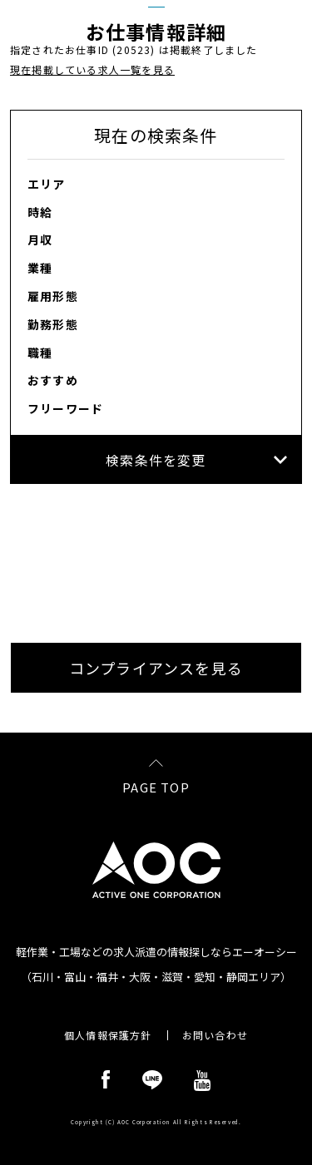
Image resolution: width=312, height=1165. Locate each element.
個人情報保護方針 (108, 1035)
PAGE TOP (156, 785)
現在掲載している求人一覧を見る (92, 69)
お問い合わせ (215, 1035)
